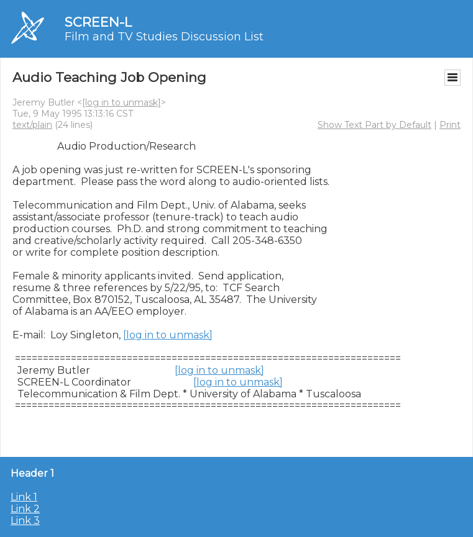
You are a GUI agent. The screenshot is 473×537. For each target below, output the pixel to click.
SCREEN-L (98, 22)
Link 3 (25, 520)
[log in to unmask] (121, 102)
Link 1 (24, 497)
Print (450, 124)
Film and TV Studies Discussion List (164, 36)
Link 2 (25, 509)
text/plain (32, 124)
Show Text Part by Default (374, 124)
